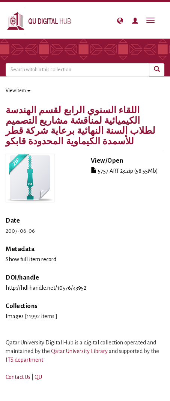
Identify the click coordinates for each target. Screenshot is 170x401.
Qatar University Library (80, 351)
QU (38, 377)
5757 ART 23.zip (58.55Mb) (124, 171)
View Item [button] (18, 90)
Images (15, 316)
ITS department (24, 360)
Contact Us (18, 377)
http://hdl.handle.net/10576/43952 (46, 288)
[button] (120, 20)
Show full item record (31, 259)
